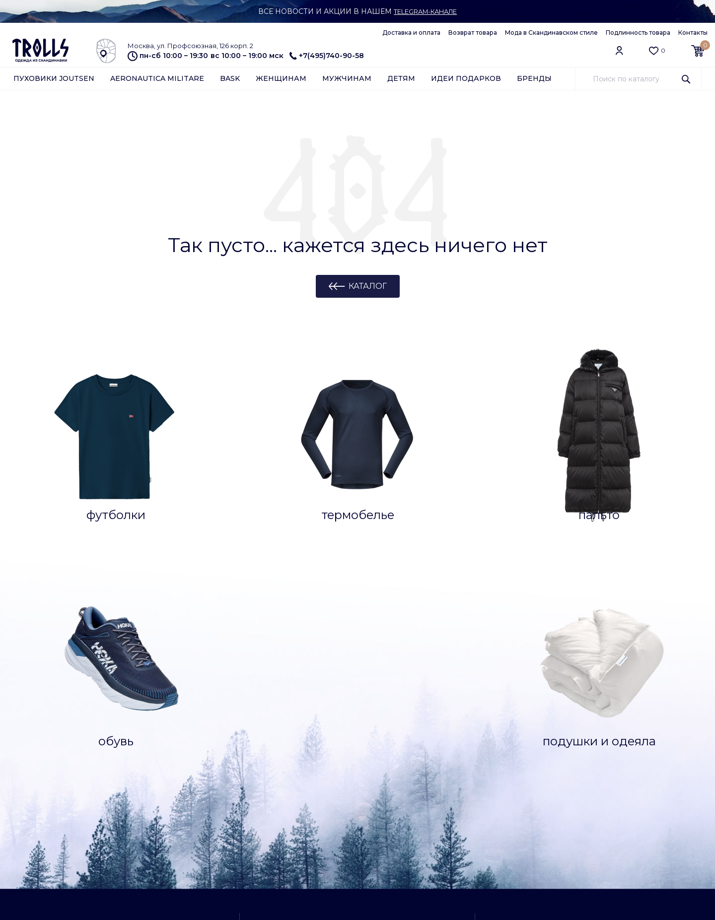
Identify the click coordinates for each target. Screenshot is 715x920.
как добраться (349, 797)
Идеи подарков (466, 80)
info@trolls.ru (545, 825)
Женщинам (281, 80)
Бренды (534, 80)
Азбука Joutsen (40, 824)
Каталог (368, 288)
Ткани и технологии (47, 734)
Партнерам (32, 837)
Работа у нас (142, 837)
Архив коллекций (149, 772)
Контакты (693, 32)
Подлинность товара (638, 32)
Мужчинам (346, 80)
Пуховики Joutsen (53, 80)
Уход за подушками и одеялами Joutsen (51, 771)
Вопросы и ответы (45, 710)
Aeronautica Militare (157, 80)
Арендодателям (41, 849)
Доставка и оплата (411, 32)
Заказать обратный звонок (569, 698)
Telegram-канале (425, 11)
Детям (401, 80)
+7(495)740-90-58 (326, 55)
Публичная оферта (153, 849)
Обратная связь (40, 861)
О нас (129, 824)
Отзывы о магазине (153, 734)
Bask (230, 80)
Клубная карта (145, 722)
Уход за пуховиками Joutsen (48, 751)
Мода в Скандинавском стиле (551, 32)
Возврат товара (472, 32)
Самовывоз (546, 724)
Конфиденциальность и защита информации (161, 865)
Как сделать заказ (44, 722)
